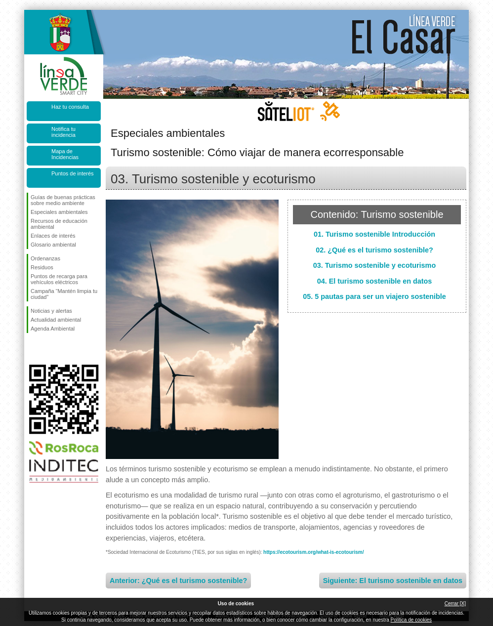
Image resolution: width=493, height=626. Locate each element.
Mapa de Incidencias (65, 154)
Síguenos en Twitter (49, 349)
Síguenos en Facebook (33, 349)
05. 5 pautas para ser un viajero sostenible (374, 296)
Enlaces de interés (53, 236)
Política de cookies (411, 620)
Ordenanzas (45, 258)
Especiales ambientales (59, 212)
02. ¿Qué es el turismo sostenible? (374, 250)
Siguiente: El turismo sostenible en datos (392, 580)
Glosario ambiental (53, 245)
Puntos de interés (72, 173)
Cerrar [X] (455, 603)
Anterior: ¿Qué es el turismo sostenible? (178, 580)
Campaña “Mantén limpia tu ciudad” (64, 294)
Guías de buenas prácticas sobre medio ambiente (63, 200)
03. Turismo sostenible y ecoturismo (374, 265)
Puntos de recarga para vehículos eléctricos (59, 279)
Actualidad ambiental (56, 320)
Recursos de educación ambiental (59, 224)
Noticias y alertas (51, 311)
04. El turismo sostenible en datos (374, 281)
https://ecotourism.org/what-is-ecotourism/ (313, 552)
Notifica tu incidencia (63, 132)
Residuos (42, 267)
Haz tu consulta (70, 107)
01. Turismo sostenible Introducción (374, 234)
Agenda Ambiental (53, 329)
